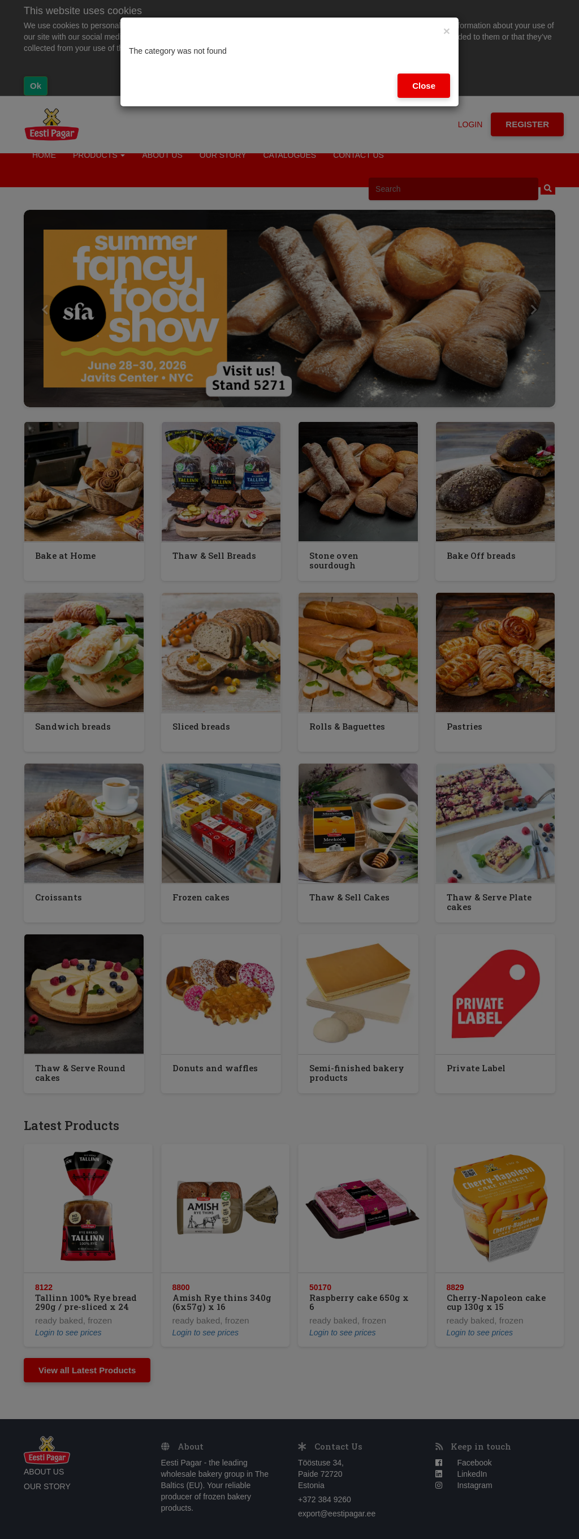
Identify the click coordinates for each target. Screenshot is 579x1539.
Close (423, 85)
